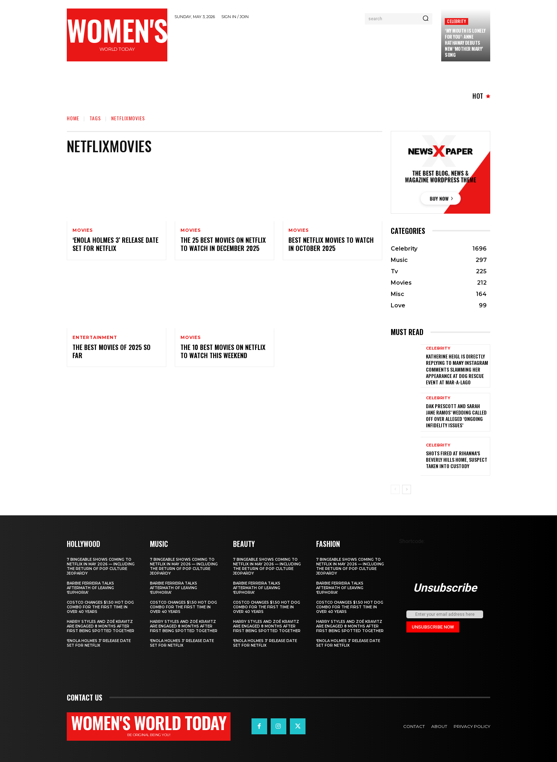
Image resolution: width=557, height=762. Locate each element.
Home (73, 118)
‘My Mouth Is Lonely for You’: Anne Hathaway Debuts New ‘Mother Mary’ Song (465, 42)
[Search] (425, 18)
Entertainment (94, 337)
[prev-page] (395, 489)
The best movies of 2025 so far (111, 351)
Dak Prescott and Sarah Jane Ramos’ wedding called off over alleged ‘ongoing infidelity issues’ (456, 415)
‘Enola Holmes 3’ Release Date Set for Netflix (115, 244)
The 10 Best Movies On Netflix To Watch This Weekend (222, 351)
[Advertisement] (304, 43)
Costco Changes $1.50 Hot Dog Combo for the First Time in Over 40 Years (100, 607)
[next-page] (406, 489)
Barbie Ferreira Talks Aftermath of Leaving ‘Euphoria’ (90, 588)
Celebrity (456, 21)
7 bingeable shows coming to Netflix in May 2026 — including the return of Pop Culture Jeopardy (101, 566)
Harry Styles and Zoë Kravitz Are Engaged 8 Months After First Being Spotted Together (100, 626)
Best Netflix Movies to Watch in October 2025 (331, 244)
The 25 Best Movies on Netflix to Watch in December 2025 (223, 244)
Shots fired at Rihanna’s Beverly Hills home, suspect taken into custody (456, 459)
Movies (82, 230)
